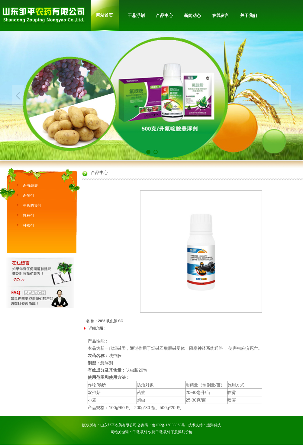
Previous (18, 95)
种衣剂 (28, 225)
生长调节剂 (32, 205)
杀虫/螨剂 (30, 185)
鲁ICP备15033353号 (168, 425)
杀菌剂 (28, 195)
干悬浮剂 (139, 432)
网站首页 (104, 15)
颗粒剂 (28, 215)
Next (285, 95)
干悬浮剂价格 (181, 432)
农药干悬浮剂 (159, 432)
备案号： (144, 425)
